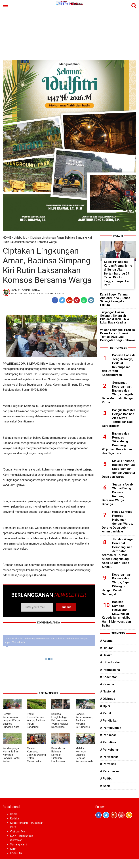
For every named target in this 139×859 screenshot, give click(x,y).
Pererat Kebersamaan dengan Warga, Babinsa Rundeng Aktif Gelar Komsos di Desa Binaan (11, 723)
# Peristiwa (108, 742)
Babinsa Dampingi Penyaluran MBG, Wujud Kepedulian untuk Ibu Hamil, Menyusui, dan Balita (116, 613)
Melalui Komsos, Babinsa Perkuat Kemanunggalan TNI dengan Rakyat (84, 758)
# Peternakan (109, 771)
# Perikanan (108, 735)
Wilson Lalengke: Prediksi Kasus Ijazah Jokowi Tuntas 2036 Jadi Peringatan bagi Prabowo (118, 335)
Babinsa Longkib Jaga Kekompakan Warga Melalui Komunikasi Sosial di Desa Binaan (59, 723)
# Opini (105, 706)
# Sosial (105, 786)
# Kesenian (107, 684)
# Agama (106, 640)
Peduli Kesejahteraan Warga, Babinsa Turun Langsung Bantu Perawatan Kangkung (36, 725)
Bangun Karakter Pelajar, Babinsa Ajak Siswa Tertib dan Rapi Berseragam (118, 418)
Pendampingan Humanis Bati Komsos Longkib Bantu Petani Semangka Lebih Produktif (12, 758)
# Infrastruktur (110, 662)
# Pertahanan (109, 757)
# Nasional (107, 691)
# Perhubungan (110, 727)
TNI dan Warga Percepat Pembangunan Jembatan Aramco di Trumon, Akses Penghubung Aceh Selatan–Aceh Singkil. (117, 553)
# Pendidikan (109, 720)
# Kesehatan (108, 677)
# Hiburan (106, 648)
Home (14, 814)
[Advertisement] (69, 33)
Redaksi (15, 818)
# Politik (105, 778)
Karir (13, 849)
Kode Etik (16, 853)
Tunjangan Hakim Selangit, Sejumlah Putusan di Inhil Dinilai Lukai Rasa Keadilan (115, 317)
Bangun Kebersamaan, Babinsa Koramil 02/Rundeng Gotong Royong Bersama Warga (85, 725)
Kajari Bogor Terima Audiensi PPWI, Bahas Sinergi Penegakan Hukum (115, 300)
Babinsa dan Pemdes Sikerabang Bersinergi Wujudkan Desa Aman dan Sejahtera (117, 443)
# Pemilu (106, 713)
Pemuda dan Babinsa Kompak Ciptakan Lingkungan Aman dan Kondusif (58, 758)
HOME (7, 237)
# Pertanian (108, 764)
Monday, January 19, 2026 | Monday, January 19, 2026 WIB (38, 293)
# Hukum (106, 655)
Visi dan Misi (18, 831)
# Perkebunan (109, 749)
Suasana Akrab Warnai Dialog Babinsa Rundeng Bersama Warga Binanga (117, 494)
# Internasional (110, 670)
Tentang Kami (18, 844)
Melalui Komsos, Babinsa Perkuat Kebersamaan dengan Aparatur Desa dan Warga (118, 468)
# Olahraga (107, 698)
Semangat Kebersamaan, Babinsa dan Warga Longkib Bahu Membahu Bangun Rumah (118, 392)
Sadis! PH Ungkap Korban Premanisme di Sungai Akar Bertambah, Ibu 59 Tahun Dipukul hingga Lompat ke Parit (118, 273)
